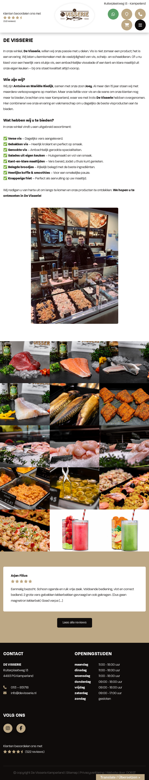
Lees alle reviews (75, 622)
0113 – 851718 (16, 687)
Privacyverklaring (92, 773)
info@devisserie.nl (19, 693)
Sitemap (72, 773)
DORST (131, 773)
